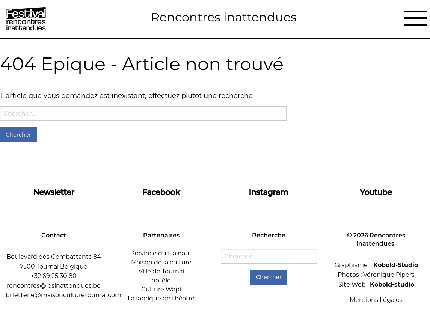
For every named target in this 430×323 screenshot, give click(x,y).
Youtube (376, 192)
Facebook (161, 192)
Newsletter (53, 192)
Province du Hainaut (161, 253)
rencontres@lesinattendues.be (54, 285)
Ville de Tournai (161, 271)
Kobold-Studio (395, 265)
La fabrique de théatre (161, 298)
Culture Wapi (161, 289)
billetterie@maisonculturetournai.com (63, 295)
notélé (161, 280)
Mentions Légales (376, 299)
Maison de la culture (161, 262)
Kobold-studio (392, 284)
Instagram (268, 192)
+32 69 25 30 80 (54, 275)
